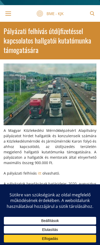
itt (39, 173)
